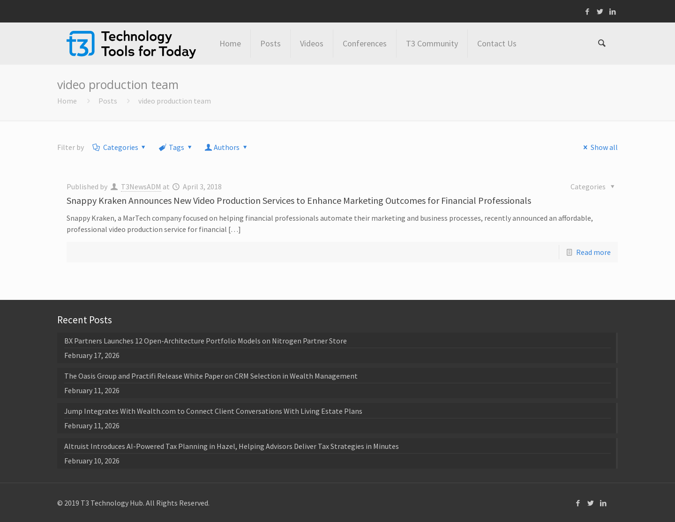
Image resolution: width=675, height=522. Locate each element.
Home (67, 100)
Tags (176, 147)
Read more (593, 252)
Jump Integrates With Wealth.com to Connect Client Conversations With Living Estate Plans (213, 411)
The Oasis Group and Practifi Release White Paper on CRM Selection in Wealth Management (211, 375)
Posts (107, 100)
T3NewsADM (141, 186)
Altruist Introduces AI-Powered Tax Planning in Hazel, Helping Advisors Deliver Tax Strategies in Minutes (231, 446)
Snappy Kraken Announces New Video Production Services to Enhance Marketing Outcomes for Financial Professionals (299, 200)
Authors (226, 147)
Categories (120, 147)
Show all (598, 147)
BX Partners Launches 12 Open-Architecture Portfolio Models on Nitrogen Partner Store (205, 340)
